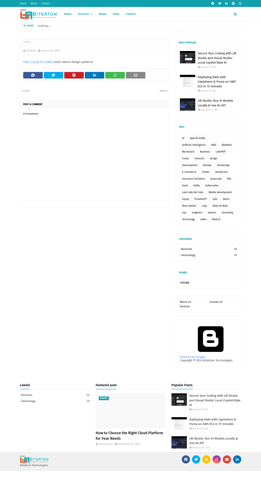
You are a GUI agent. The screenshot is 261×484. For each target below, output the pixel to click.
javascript (216, 178)
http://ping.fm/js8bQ (38, 62)
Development (189, 165)
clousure (199, 158)
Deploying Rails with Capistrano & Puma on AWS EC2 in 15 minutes (217, 81)
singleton (197, 212)
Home (23, 3)
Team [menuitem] (116, 14)
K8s (229, 178)
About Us (185, 301)
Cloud (185, 158)
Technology (188, 219)
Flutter (206, 172)
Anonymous (106, 443)
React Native (189, 205)
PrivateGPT (200, 199)
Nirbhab (31, 50)
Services (185, 306)
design (213, 158)
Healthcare (221, 172)
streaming (227, 212)
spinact (212, 212)
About (34, 3)
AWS (213, 144)
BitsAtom (227, 144)
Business (205, 151)
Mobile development (220, 192)
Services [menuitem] (83, 14)
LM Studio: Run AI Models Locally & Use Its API (215, 103)
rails (214, 199)
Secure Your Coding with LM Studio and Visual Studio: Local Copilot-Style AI (217, 57)
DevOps (207, 165)
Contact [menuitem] (131, 14)
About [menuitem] (102, 14)
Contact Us (216, 301)
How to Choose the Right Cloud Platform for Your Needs (129, 436)
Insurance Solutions (193, 178)
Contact (45, 3)
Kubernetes (211, 185)
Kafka (196, 185)
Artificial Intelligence (194, 144)
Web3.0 (216, 219)
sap (184, 212)
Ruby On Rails (220, 205)
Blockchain (188, 151)
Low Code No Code (192, 192)
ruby (204, 205)
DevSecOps (223, 165)
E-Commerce (189, 172)
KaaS (185, 185)
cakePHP (220, 151)
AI (183, 138)
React (226, 199)
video (203, 219)
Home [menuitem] (68, 14)
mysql (185, 199)
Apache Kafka (197, 138)
